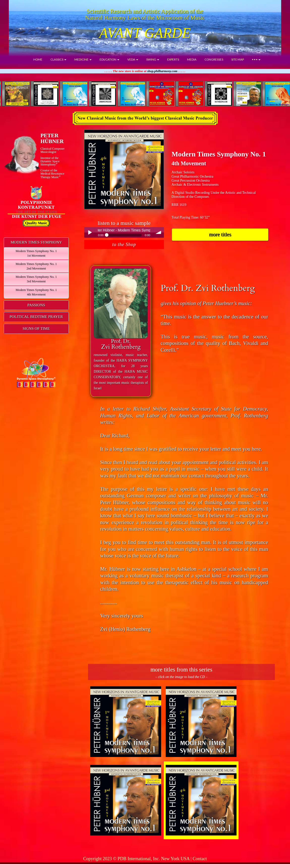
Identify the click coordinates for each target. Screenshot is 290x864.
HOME (37, 59)
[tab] (36, 242)
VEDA (132, 59)
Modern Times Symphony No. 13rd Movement (36, 279)
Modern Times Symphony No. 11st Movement (36, 253)
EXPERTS (173, 59)
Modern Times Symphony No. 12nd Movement (36, 266)
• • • (256, 59)
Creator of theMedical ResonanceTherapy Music (52, 174)
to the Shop (124, 244)
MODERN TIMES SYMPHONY (36, 242)
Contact (200, 858)
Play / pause (89, 232)
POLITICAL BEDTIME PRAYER (36, 316)
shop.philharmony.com (162, 71)
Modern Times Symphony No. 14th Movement (36, 292)
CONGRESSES (214, 59)
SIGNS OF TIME (36, 328)
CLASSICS (58, 59)
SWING (152, 59)
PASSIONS (36, 305)
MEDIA (191, 59)
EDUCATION (109, 59)
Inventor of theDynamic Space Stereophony (50, 161)
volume (158, 232)
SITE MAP (237, 59)
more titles (220, 234)
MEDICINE (83, 59)
